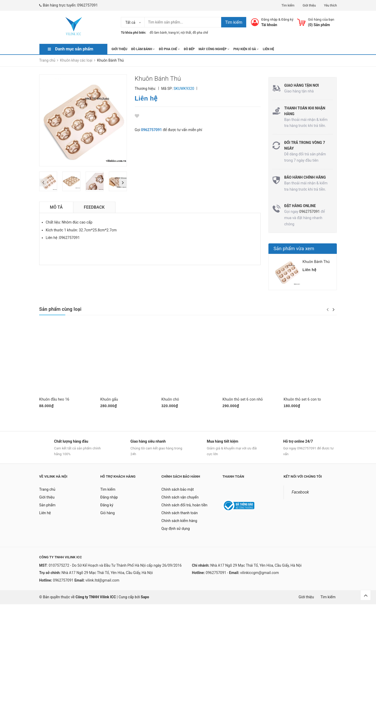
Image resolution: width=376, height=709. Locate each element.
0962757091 (87, 5)
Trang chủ (47, 492)
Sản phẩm (47, 507)
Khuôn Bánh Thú (316, 262)
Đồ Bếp (189, 49)
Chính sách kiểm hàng (179, 523)
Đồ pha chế (169, 49)
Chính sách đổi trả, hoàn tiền (184, 507)
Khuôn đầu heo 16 (54, 399)
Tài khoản (269, 25)
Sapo (145, 599)
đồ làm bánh (158, 32)
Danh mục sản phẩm (74, 48)
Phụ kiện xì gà (246, 49)
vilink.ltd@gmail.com (102, 583)
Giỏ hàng (107, 515)
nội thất (186, 32)
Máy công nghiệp (213, 49)
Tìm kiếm (288, 5)
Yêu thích (330, 5)
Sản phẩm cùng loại (60, 309)
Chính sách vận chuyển (180, 499)
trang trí (173, 32)
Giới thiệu (309, 5)
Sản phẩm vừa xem (294, 248)
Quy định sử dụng (175, 531)
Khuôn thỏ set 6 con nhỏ (242, 399)
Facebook (300, 494)
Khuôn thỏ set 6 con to (302, 399)
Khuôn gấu (109, 399)
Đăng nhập (269, 19)
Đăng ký (287, 19)
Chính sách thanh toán (179, 515)
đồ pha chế (200, 32)
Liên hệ (268, 49)
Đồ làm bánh (143, 49)
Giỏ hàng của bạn (321, 19)
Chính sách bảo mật (177, 492)
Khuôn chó (170, 399)
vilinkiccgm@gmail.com (259, 575)
